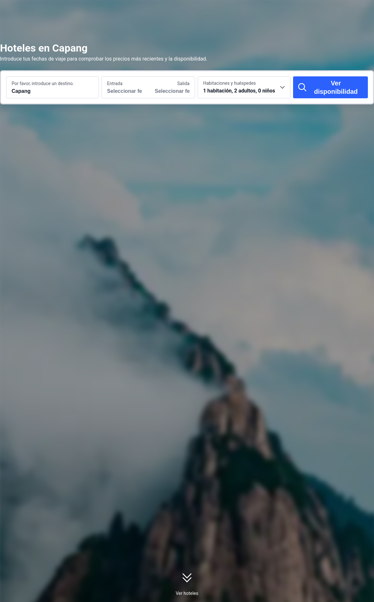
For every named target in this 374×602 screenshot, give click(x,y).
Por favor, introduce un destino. (43, 83)
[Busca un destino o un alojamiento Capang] (52, 87)
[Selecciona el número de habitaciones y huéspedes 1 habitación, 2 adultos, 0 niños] (244, 87)
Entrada (115, 83)
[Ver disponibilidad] (330, 87)
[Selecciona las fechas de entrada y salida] (125, 87)
